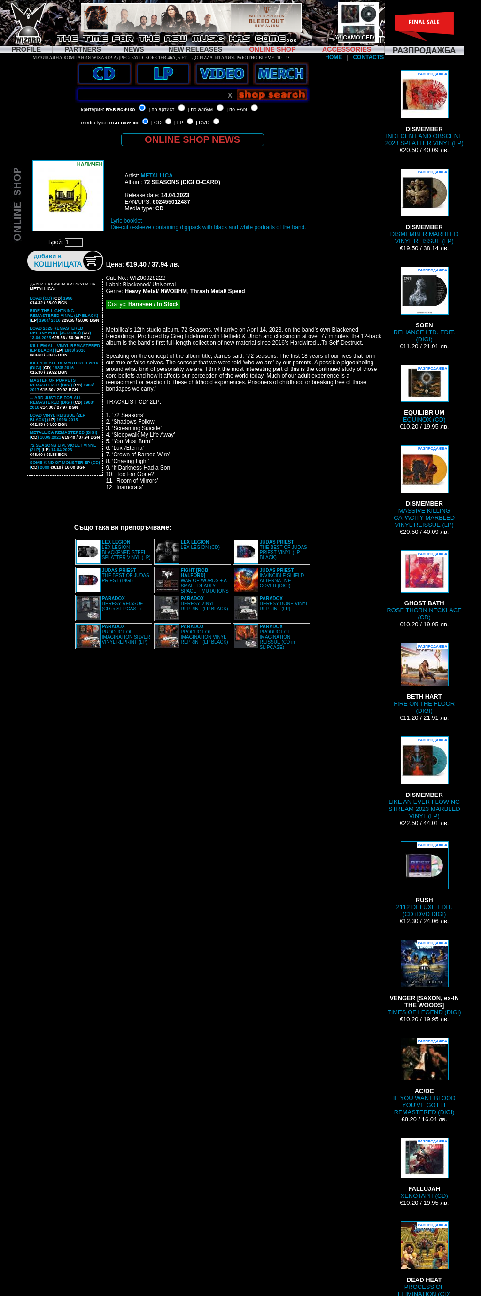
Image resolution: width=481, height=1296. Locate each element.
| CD (156, 122)
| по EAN (236, 109)
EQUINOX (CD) (424, 394)
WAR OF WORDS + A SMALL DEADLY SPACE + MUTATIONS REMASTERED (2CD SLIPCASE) (192, 583)
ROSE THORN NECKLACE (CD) (424, 585)
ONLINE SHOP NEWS (192, 139)
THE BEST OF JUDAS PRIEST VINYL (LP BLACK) (283, 550)
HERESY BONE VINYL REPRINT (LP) (284, 603)
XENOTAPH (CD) (424, 1168)
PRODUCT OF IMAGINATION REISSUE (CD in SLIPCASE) (277, 637)
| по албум (200, 109)
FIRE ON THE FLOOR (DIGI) (424, 678)
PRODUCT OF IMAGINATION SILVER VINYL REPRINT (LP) (126, 634)
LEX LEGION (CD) (200, 545)
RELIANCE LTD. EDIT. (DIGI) (424, 305)
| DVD (202, 122)
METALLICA (156, 175)
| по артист (162, 109)
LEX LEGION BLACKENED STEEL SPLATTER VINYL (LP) (126, 550)
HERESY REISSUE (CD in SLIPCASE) (122, 603)
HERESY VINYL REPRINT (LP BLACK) (204, 603)
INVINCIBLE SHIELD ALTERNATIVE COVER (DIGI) (282, 578)
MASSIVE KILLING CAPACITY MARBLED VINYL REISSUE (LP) (424, 486)
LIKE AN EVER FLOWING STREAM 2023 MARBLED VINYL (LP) (424, 777)
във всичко (120, 109)
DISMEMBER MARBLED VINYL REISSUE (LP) (424, 207)
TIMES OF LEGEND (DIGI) (424, 978)
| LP (178, 122)
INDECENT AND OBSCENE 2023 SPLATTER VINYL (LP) (424, 108)
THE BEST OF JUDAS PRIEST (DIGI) (125, 575)
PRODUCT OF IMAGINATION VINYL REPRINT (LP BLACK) (204, 634)
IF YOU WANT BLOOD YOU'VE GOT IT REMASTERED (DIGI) (424, 1077)
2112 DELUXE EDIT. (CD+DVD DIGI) (424, 879)
